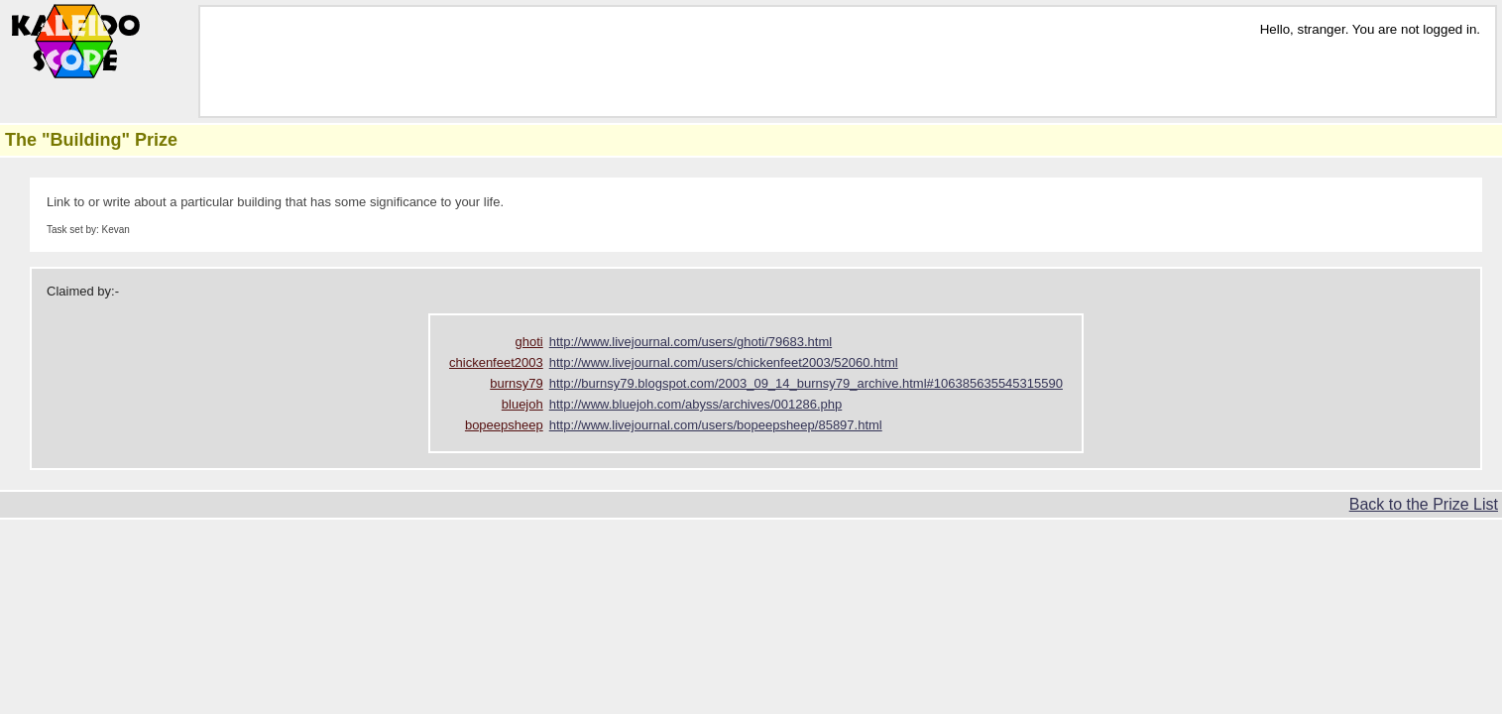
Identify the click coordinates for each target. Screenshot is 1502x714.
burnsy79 (516, 383)
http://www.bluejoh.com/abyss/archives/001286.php (696, 404)
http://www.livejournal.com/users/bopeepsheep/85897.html (715, 424)
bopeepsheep (504, 424)
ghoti (529, 341)
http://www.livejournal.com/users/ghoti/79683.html (690, 341)
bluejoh (522, 404)
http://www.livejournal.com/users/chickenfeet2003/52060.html (723, 362)
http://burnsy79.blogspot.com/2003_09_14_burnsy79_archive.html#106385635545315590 (806, 383)
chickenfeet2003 (496, 362)
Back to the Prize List (1423, 504)
